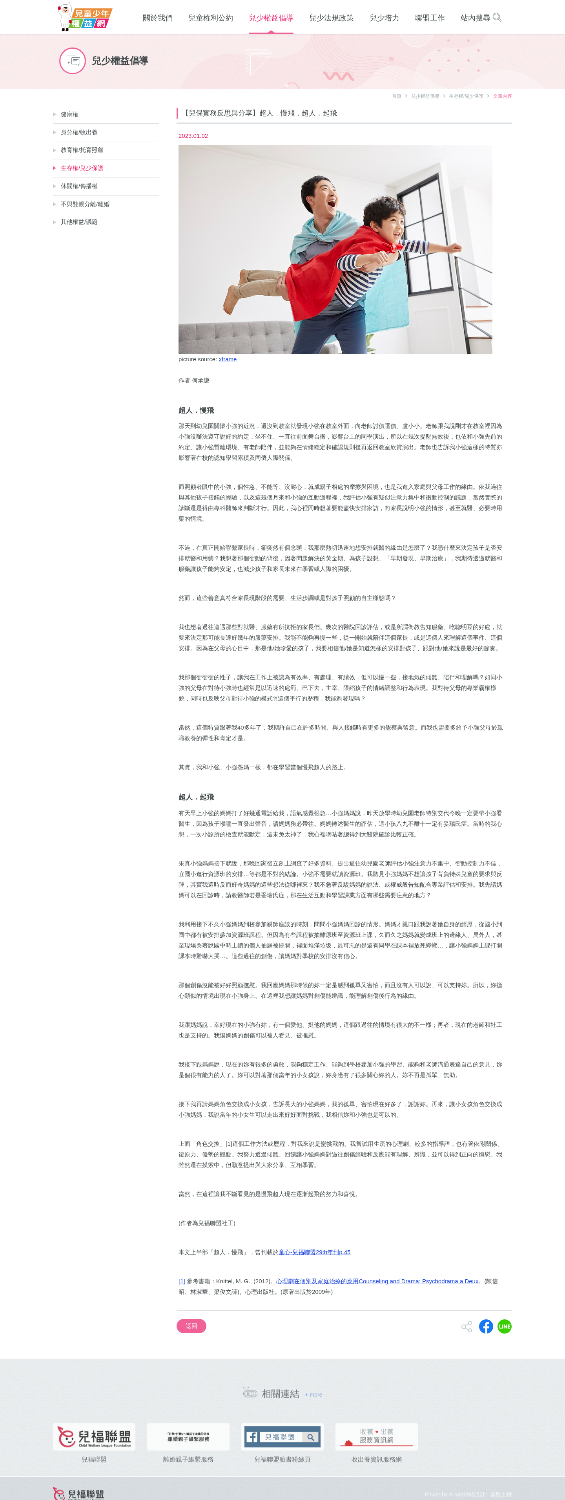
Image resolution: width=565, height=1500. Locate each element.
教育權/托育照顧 (82, 149)
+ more (313, 1398)
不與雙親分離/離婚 (85, 204)
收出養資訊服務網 (377, 1469)
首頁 (396, 96)
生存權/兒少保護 (466, 96)
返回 (191, 1326)
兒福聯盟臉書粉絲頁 (282, 1469)
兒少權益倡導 (425, 96)
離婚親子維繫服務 (188, 1469)
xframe (228, 359)
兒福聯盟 (94, 1469)
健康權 (69, 114)
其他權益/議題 (79, 221)
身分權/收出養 (79, 132)
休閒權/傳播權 (79, 186)
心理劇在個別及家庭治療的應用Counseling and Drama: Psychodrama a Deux (377, 1281)
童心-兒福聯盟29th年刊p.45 (314, 1252)
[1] (182, 1281)
